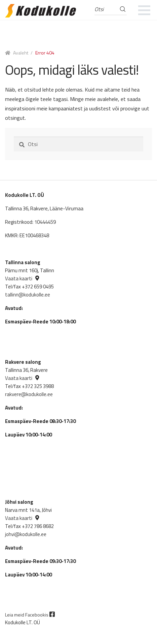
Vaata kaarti (18, 278)
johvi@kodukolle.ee (25, 534)
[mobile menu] (144, 10)
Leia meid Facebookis (30, 614)
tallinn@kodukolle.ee (27, 294)
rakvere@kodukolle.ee (29, 394)
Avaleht (20, 52)
